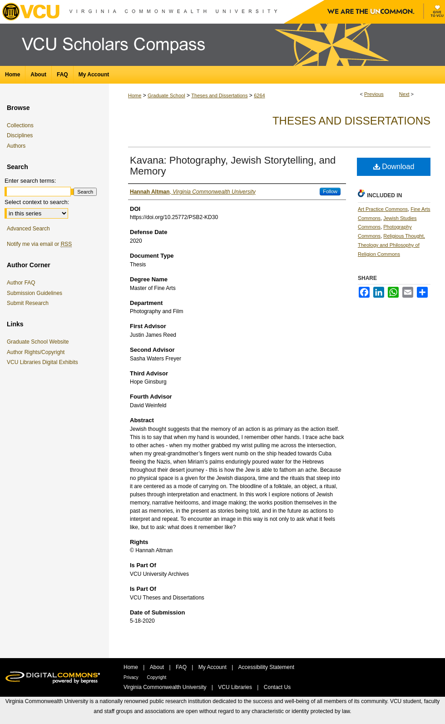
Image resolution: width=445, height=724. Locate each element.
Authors (16, 146)
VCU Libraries (235, 687)
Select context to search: (37, 202)
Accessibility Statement (266, 667)
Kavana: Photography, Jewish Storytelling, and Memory (233, 166)
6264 (259, 95)
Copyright (157, 677)
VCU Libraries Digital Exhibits (44, 362)
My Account (213, 667)
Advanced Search (28, 228)
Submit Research (28, 303)
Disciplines (20, 135)
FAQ (182, 667)
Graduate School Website (39, 342)
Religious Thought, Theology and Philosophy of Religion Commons (391, 245)
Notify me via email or (39, 244)
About (158, 667)
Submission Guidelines (34, 293)
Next (404, 94)
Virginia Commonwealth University (166, 687)
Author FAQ (21, 283)
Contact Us (277, 687)
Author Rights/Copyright (37, 352)
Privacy (132, 677)
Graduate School (166, 95)
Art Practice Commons (383, 209)
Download (394, 166)
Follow (330, 191)
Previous (374, 94)
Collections (20, 125)
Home (134, 95)
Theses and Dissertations (219, 95)
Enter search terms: (30, 180)
